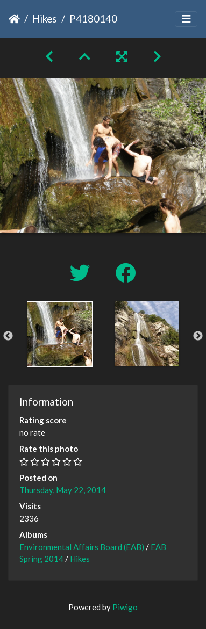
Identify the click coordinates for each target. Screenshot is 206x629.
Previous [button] (8, 336)
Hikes (44, 18)
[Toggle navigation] (186, 19)
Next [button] (198, 336)
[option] (59, 334)
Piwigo (125, 607)
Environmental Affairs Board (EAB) (81, 547)
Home (14, 18)
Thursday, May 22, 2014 (62, 490)
